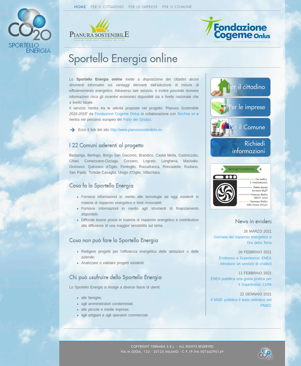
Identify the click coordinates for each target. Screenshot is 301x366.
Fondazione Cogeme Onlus (117, 114)
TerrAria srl (186, 114)
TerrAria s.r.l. (163, 347)
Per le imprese (143, 7)
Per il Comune (177, 7)
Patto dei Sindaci (137, 119)
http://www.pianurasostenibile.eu (136, 130)
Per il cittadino (107, 7)
